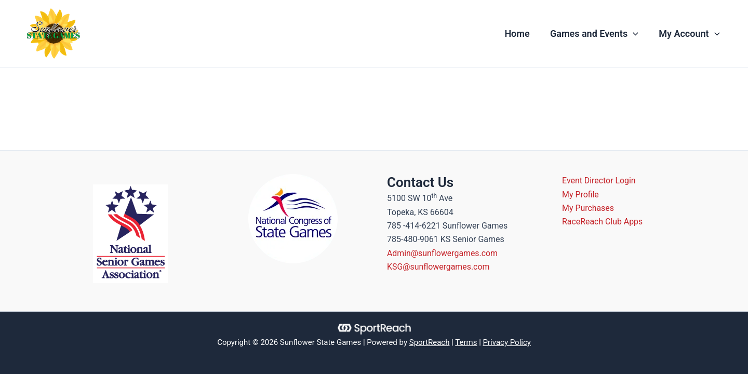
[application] (635, 34)
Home (521, 33)
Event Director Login (600, 180)
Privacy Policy (507, 342)
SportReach (429, 342)
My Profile (581, 194)
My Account (690, 34)
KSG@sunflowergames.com (438, 267)
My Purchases (589, 208)
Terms (466, 342)
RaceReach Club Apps (603, 222)
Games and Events (597, 34)
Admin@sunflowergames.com (443, 253)
